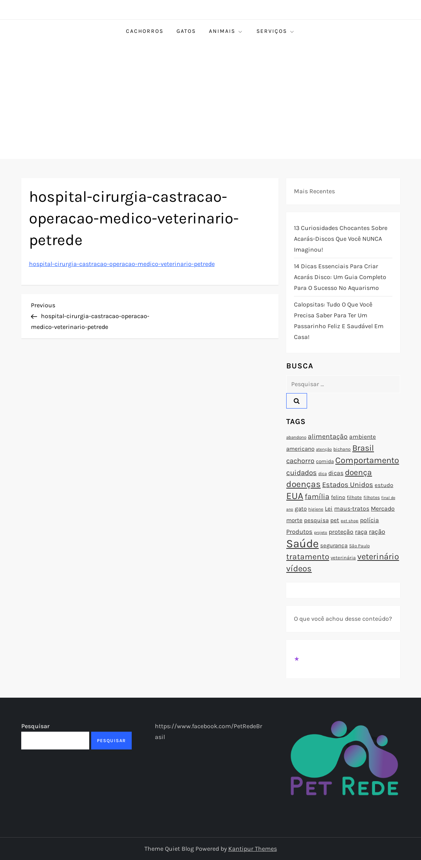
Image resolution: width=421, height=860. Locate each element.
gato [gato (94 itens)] (301, 508)
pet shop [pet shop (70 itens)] (349, 520)
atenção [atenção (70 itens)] (324, 449)
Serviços (275, 31)
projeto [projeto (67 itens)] (320, 532)
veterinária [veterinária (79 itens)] (343, 557)
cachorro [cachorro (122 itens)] (300, 460)
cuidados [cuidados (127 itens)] (301, 472)
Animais (226, 31)
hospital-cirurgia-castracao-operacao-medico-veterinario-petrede (122, 263)
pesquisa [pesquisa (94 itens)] (316, 520)
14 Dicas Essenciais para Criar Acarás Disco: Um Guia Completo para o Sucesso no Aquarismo (340, 276)
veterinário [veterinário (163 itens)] (378, 557)
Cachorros (144, 31)
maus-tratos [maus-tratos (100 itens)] (351, 508)
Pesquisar (35, 726)
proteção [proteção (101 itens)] (341, 531)
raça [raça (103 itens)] (361, 531)
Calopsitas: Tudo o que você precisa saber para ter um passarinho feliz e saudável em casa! (339, 321)
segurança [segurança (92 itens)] (334, 545)
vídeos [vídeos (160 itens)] (299, 569)
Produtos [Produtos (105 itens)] (299, 531)
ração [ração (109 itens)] (377, 531)
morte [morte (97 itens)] (294, 520)
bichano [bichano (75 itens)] (342, 449)
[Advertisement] (210, 101)
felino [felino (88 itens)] (338, 497)
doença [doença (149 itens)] (358, 472)
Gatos (186, 31)
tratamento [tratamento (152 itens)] (307, 556)
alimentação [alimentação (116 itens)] (328, 436)
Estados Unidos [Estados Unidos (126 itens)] (347, 484)
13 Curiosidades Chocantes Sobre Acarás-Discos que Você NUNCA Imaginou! (340, 238)
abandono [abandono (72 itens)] (296, 437)
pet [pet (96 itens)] (334, 520)
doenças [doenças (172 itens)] (303, 484)
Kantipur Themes (252, 848)
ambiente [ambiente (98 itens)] (362, 436)
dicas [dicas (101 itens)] (335, 473)
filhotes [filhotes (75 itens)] (371, 497)
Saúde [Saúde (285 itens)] (302, 543)
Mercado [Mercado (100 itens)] (383, 508)
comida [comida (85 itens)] (325, 461)
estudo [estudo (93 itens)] (384, 485)
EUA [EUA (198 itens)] (294, 495)
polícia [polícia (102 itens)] (369, 520)
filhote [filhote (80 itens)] (354, 497)
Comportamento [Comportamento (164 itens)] (367, 460)
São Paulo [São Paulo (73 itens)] (359, 545)
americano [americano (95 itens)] (300, 448)
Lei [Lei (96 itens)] (329, 508)
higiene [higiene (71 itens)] (315, 509)
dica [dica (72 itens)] (322, 473)
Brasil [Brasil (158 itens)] (363, 448)
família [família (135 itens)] (317, 496)
